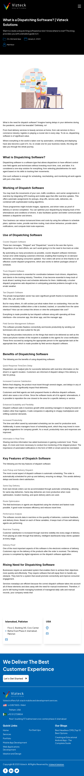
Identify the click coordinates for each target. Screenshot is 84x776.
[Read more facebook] (5, 770)
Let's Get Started (13, 678)
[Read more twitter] (16, 770)
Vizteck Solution (56, 764)
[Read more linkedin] (11, 770)
